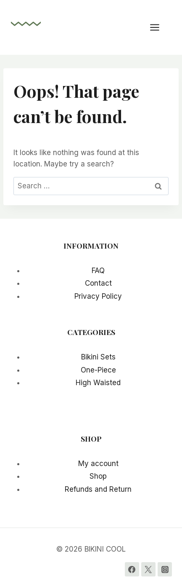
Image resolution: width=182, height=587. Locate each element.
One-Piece (98, 370)
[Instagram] (165, 569)
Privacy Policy (98, 296)
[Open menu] (159, 27)
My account (98, 463)
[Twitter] (148, 569)
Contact (98, 283)
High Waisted (98, 382)
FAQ (98, 270)
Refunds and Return (98, 489)
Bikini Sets (98, 357)
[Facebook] (132, 569)
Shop (98, 476)
